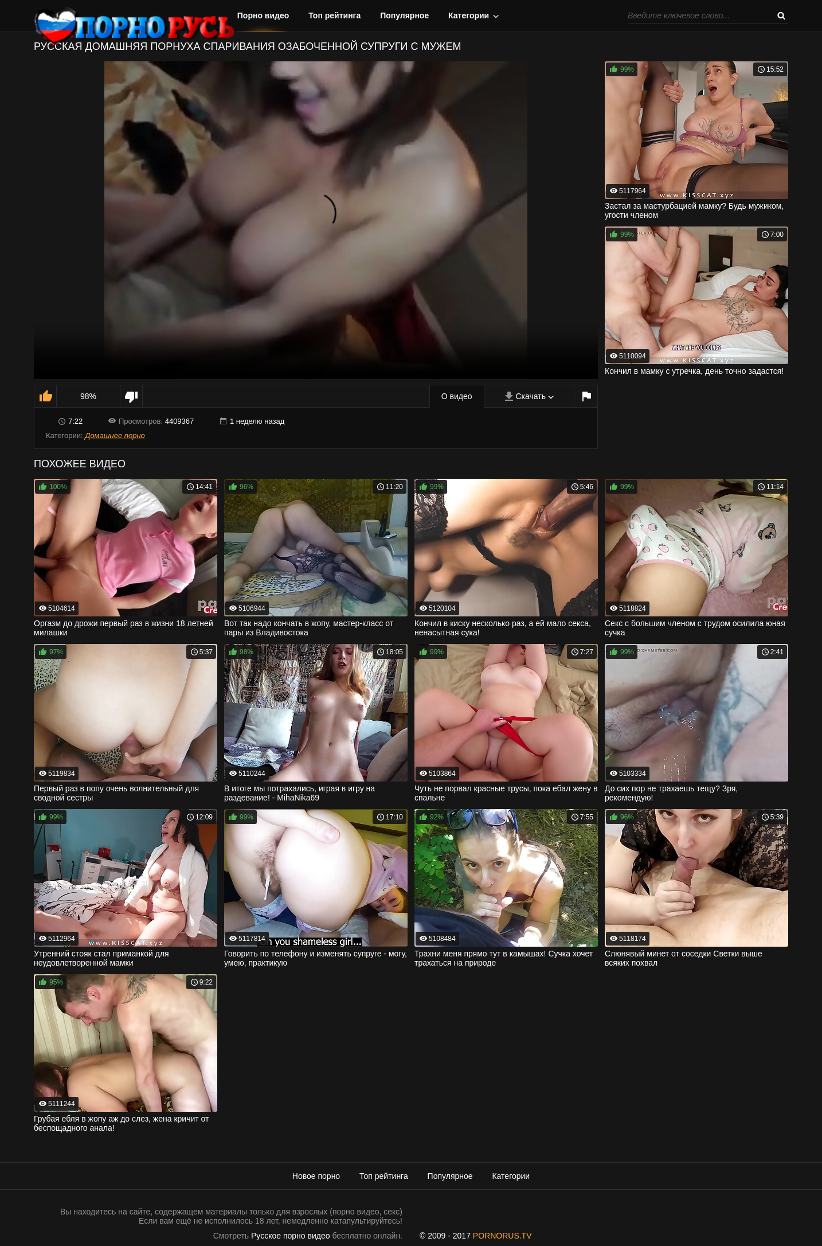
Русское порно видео (290, 1235)
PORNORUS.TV (502, 1235)
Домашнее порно (115, 435)
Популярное (404, 15)
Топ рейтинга (334, 15)
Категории (468, 15)
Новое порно (316, 1176)
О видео (456, 396)
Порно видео (263, 15)
